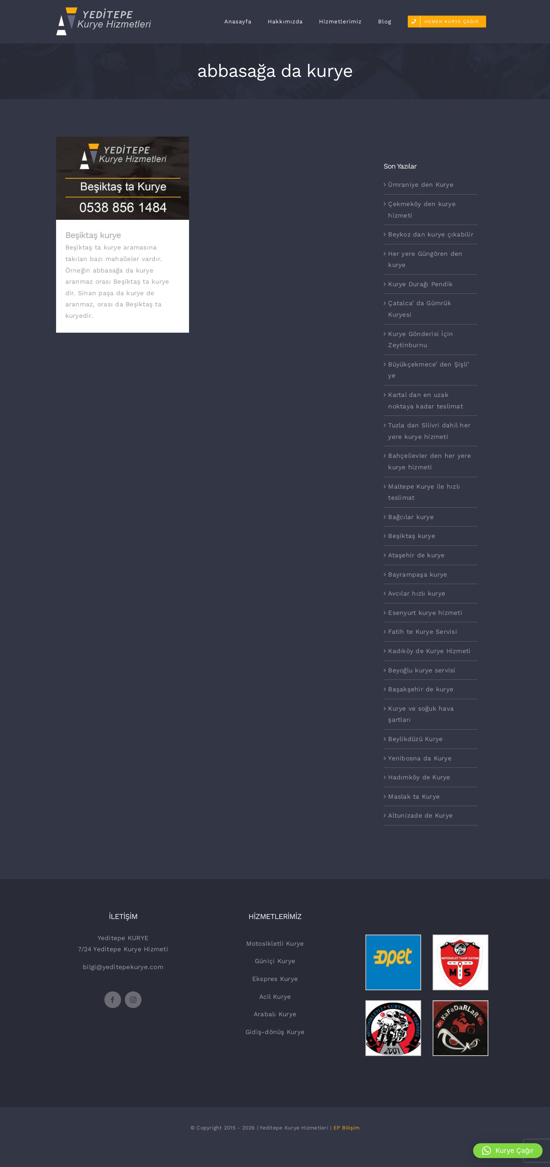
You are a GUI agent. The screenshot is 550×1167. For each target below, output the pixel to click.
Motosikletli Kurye (275, 943)
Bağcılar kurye (411, 517)
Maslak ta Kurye (414, 796)
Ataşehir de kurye (416, 555)
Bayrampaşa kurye (417, 574)
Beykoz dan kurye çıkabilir (430, 234)
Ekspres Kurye (275, 978)
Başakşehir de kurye (420, 689)
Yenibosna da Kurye (420, 758)
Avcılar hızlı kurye (416, 593)
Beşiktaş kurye (93, 235)
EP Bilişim (346, 1128)
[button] (508, 1150)
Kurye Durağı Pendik (420, 284)
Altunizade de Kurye (420, 815)
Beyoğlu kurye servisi (421, 670)
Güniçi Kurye (275, 961)
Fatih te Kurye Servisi (422, 631)
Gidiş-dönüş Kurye (275, 1032)
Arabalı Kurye (275, 1014)
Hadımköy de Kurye (419, 777)
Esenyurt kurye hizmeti (425, 612)
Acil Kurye (275, 996)
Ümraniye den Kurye (420, 184)
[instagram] (133, 999)
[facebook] (112, 999)
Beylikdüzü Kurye (415, 739)
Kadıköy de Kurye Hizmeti (429, 651)
